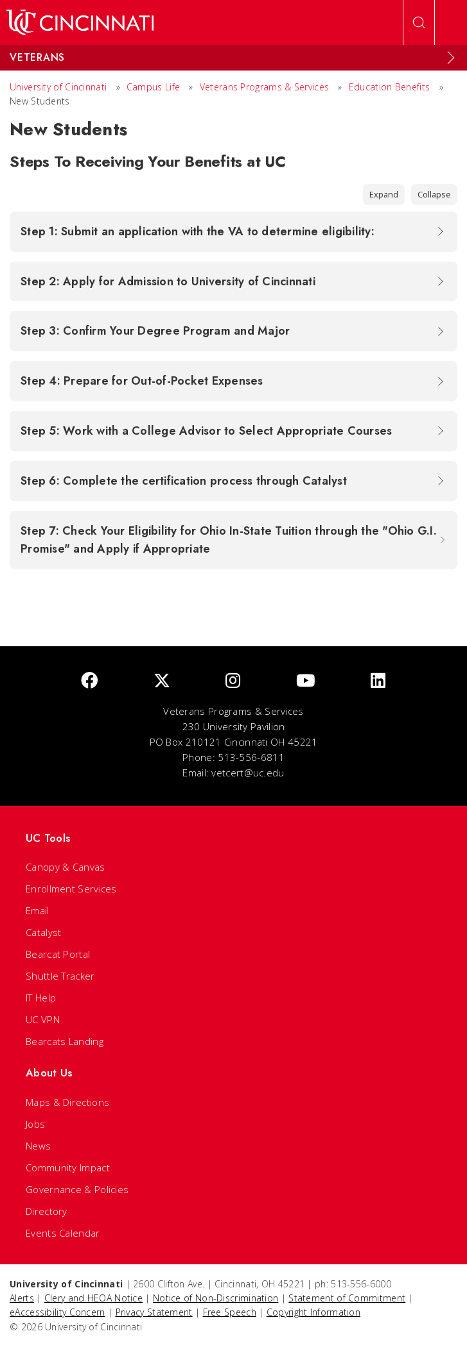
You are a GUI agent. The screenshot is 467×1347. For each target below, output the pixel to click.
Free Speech (229, 1312)
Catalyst (43, 932)
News (38, 1145)
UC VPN (43, 1019)
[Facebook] (89, 681)
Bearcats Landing (64, 1041)
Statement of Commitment (346, 1298)
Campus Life (153, 87)
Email (37, 910)
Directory (46, 1211)
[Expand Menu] (451, 58)
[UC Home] (80, 22)
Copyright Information (313, 1312)
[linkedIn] (378, 681)
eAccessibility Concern (57, 1312)
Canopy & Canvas (65, 866)
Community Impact (68, 1167)
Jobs (35, 1123)
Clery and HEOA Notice (93, 1298)
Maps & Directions (67, 1102)
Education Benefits (389, 87)
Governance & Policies (77, 1189)
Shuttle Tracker (60, 975)
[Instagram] (232, 681)
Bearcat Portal (58, 954)
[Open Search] (419, 22)
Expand (383, 194)
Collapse (434, 194)
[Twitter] (162, 681)
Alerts (22, 1298)
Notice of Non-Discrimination (215, 1298)
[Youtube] (305, 681)
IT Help (41, 997)
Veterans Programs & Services (264, 87)
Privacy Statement (154, 1312)
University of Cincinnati (58, 87)
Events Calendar (63, 1232)
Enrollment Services (71, 888)
